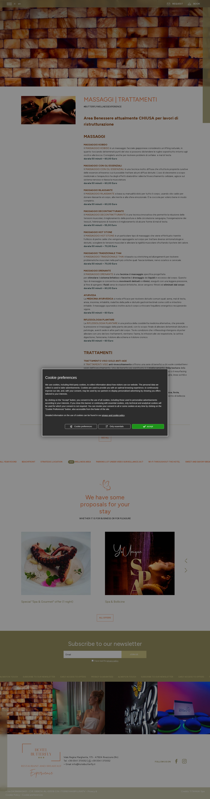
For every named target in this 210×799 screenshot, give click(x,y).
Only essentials (114, 426)
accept (148, 426)
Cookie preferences (81, 426)
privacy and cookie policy (113, 415)
